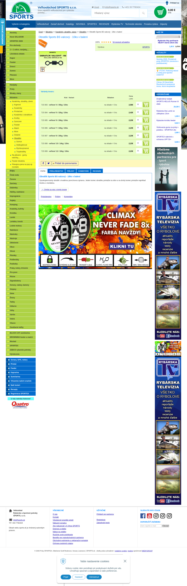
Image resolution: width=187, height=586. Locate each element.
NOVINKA (80, 24)
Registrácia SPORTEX (20, 394)
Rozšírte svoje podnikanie (63, 535)
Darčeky (13, 183)
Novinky (13, 33)
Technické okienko (133, 24)
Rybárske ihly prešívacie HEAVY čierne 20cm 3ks (168, 42)
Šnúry (12, 298)
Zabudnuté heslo (103, 523)
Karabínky (18, 108)
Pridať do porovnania (66, 163)
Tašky (12, 302)
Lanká (12, 217)
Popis (42, 171)
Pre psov (13, 272)
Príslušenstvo (56, 171)
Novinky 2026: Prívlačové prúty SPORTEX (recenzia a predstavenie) (167, 61)
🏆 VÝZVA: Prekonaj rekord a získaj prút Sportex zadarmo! (167, 73)
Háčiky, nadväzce (17, 192)
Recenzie (97, 171)
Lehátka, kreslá (16, 222)
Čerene (13, 179)
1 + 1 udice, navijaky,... (19, 50)
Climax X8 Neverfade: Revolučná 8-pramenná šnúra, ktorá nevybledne (165, 84)
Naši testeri (15, 385)
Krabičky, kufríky (17, 209)
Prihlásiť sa (174, 3)
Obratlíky (17, 138)
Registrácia (101, 520)
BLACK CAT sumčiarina (20, 333)
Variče (12, 315)
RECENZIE (104, 24)
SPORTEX (14, 346)
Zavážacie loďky (17, 327)
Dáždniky (14, 188)
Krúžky (17, 118)
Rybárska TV (117, 24)
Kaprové (17, 105)
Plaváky (13, 255)
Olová (12, 251)
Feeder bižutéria (18, 161)
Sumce (19, 142)
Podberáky (14, 260)
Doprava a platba (59, 529)
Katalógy (70, 24)
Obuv (12, 247)
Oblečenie (14, 243)
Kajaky (13, 200)
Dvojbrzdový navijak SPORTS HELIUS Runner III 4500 (167, 101)
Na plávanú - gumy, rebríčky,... (19, 156)
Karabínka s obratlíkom (23, 115)
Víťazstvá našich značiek (21, 381)
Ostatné (17, 135)
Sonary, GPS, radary (19, 360)
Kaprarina (15, 372)
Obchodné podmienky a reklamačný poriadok (70, 540)
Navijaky (13, 85)
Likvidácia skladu (17, 54)
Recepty (14, 389)
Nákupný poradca (59, 523)
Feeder (13, 62)
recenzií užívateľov (121, 42)
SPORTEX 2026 (16, 41)
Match (16, 128)
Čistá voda (14, 175)
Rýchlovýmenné (22, 148)
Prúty (12, 89)
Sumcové (17, 121)
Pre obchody (15, 45)
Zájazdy (163, 24)
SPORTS (146, 47)
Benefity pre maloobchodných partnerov (68, 538)
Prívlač (13, 364)
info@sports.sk (112, 7)
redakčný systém (121, 551)
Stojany (13, 289)
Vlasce (12, 323)
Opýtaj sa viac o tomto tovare (54, 189)
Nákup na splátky (59, 532)
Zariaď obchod (57, 24)
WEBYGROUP (147, 551)
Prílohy (70, 171)
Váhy (12, 310)
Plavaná (13, 75)
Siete (12, 293)
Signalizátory (15, 281)
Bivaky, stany (15, 93)
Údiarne (13, 306)
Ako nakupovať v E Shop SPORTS (66, 526)
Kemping (13, 205)
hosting (130, 551)
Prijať (65, 577)
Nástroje (13, 238)
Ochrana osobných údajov (63, 543)
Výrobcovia (14, 354)
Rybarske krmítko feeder (166, 120)
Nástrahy (13, 234)
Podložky (14, 264)
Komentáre (83, 171)
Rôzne (12, 276)
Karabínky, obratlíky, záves (22, 101)
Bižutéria (13, 98)
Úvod (96, 7)
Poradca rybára (151, 24)
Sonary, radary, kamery (19, 285)
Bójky (12, 171)
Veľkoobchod (43, 24)
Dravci (12, 66)
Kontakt (56, 517)
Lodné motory (16, 226)
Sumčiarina (15, 377)
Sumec (13, 71)
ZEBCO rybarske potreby (20, 350)
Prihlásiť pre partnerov (105, 514)
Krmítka (13, 213)
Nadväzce (14, 230)
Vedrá (12, 319)
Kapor (12, 58)
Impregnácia (15, 196)
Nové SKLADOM (17, 37)
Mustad (13, 341)
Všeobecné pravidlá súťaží (63, 520)
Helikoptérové (21, 145)
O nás (55, 514)
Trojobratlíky (21, 152)
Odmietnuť (94, 577)
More (12, 79)
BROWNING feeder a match (21, 337)
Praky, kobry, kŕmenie (19, 268)
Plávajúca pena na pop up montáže (22, 165)
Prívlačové (18, 111)
